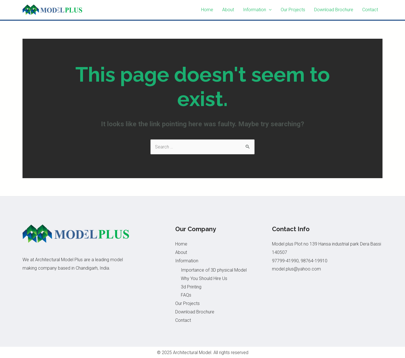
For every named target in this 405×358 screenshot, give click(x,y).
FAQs (186, 295)
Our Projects (293, 9)
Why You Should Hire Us (204, 278)
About (228, 9)
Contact (370, 9)
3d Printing (191, 287)
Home (207, 9)
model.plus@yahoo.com (296, 269)
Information (254, 9)
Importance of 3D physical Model (214, 270)
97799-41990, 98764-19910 (299, 260)
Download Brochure (333, 9)
